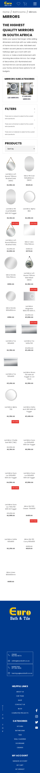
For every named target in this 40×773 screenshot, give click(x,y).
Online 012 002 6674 (14, 655)
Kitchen (20, 726)
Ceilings (20, 747)
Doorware (20, 743)
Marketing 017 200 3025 (14, 667)
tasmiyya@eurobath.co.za (20, 673)
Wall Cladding (20, 739)
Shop (20, 700)
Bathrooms (20, 731)
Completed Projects (20, 713)
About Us (20, 692)
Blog (20, 709)
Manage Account (20, 761)
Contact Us (20, 704)
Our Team (20, 696)
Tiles (20, 735)
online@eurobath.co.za (18, 661)
